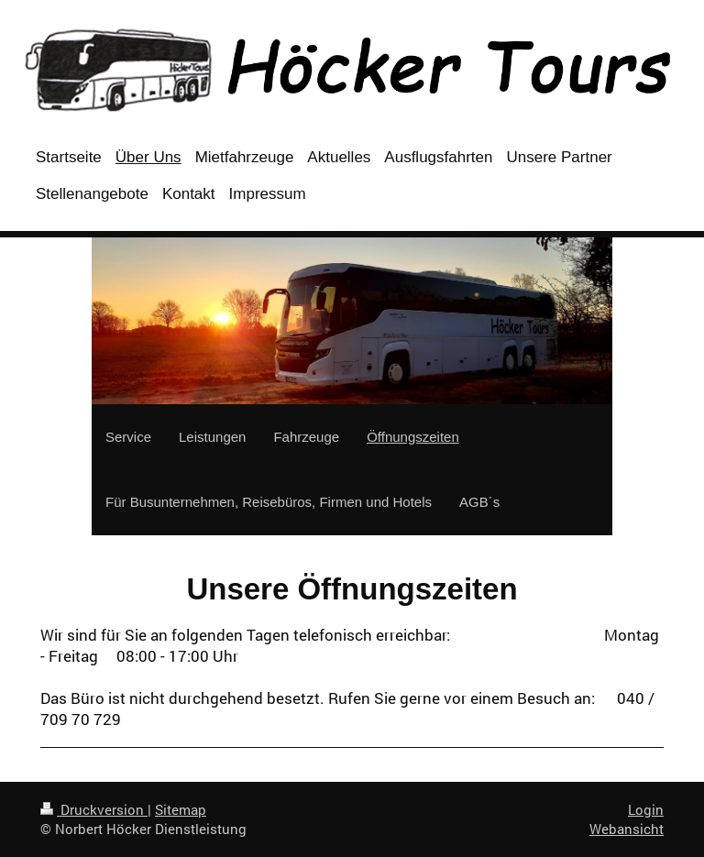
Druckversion (94, 809)
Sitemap (180, 809)
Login (646, 809)
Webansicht (626, 828)
